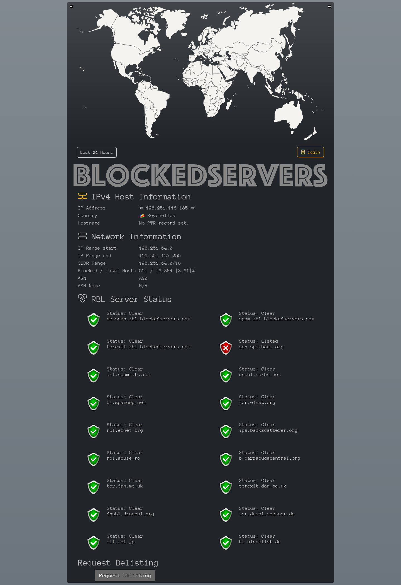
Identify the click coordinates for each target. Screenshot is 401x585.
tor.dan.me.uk (125, 486)
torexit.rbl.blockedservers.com (148, 346)
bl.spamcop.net (126, 402)
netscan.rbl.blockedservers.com (148, 318)
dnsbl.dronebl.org (130, 513)
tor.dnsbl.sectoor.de (267, 513)
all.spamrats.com (129, 374)
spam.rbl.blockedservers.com (276, 318)
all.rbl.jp (121, 541)
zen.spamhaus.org (261, 346)
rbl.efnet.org (125, 430)
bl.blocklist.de (260, 541)
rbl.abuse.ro (123, 458)
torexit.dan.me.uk (263, 486)
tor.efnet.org (257, 402)
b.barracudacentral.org (269, 458)
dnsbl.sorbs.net (260, 374)
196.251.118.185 (167, 208)
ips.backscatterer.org (268, 430)
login (310, 152)
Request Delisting (125, 575)
